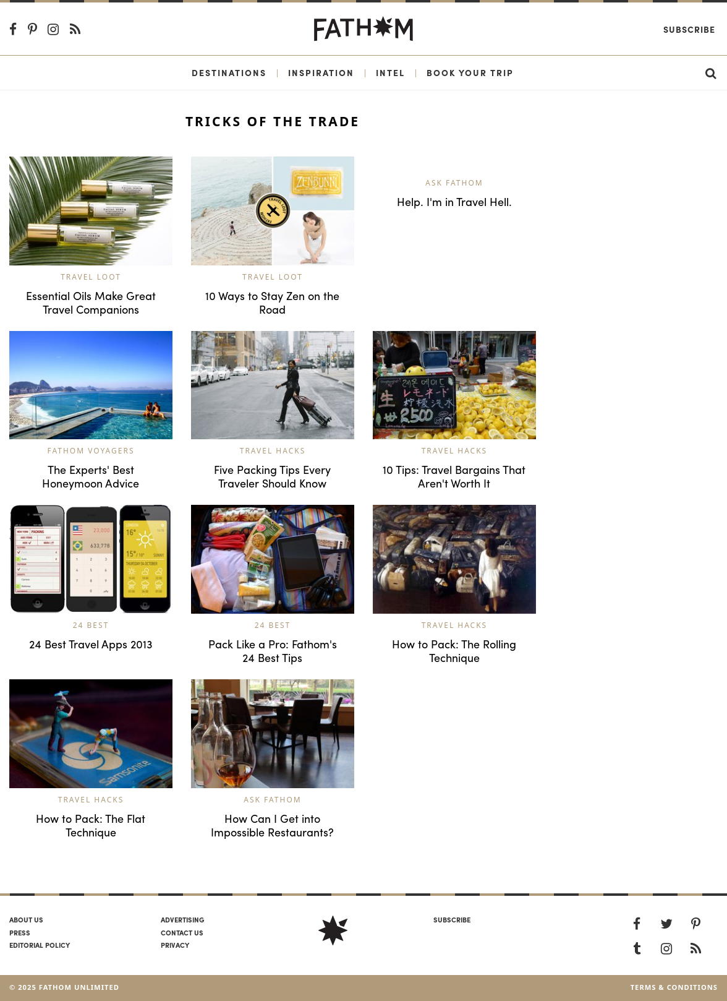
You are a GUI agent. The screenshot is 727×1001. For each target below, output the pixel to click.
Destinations (229, 72)
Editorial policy (39, 945)
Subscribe (689, 29)
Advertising (182, 919)
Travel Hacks (273, 450)
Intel (390, 72)
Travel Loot (91, 277)
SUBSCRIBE (451, 919)
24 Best (91, 625)
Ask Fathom (454, 183)
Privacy (175, 945)
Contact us (182, 932)
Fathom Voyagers (90, 450)
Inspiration (321, 72)
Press (19, 932)
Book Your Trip (470, 72)
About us (26, 919)
